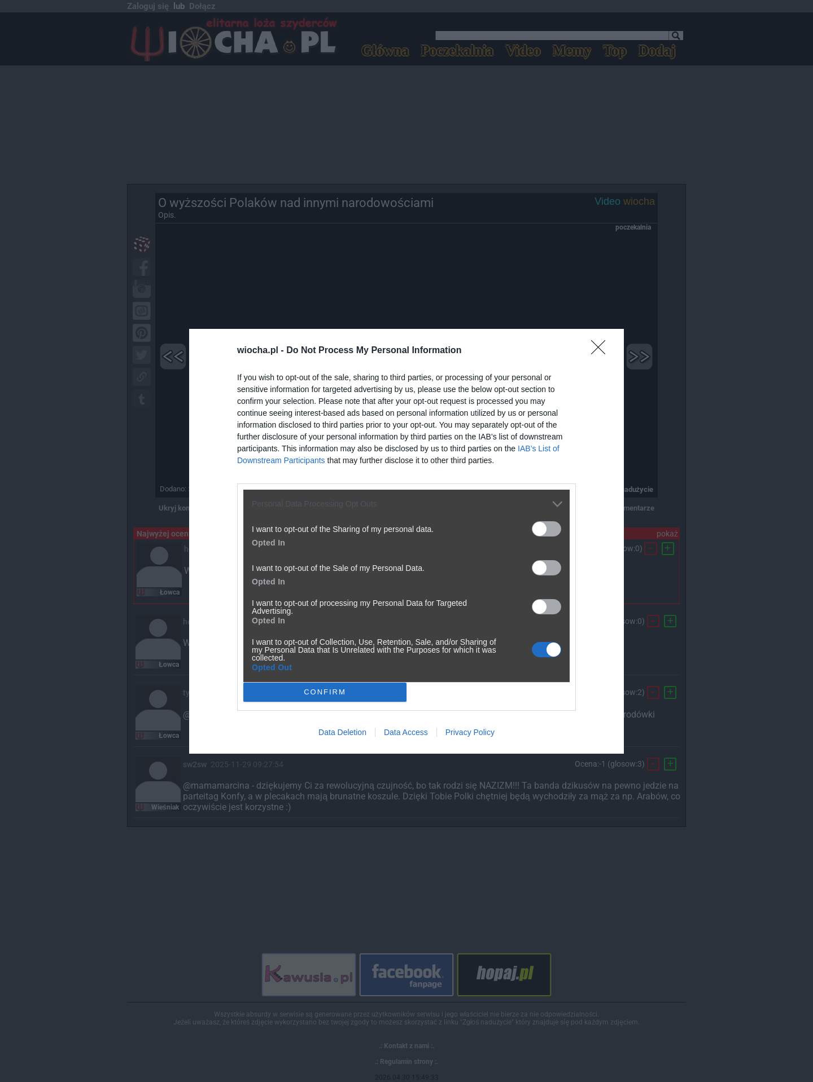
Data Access (406, 732)
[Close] (602, 351)
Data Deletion (342, 732)
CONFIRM (325, 692)
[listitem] (406, 504)
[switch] (546, 528)
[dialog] (406, 541)
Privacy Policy (470, 732)
